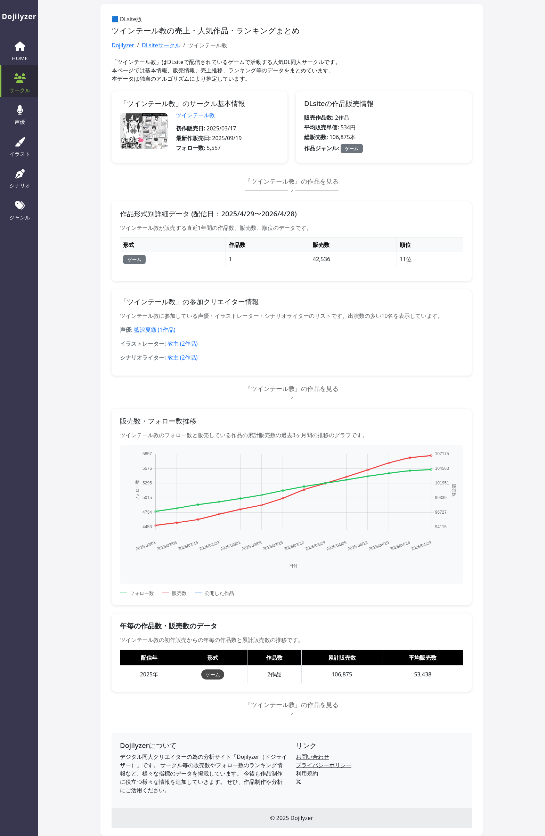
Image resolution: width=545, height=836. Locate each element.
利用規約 (307, 773)
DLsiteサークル (161, 45)
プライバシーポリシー (323, 765)
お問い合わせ (312, 757)
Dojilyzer (123, 45)
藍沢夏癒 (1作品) (155, 329)
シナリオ (19, 178)
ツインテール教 (195, 115)
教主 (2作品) (183, 343)
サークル (19, 82)
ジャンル (19, 210)
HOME (19, 50)
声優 (20, 114)
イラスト (19, 146)
